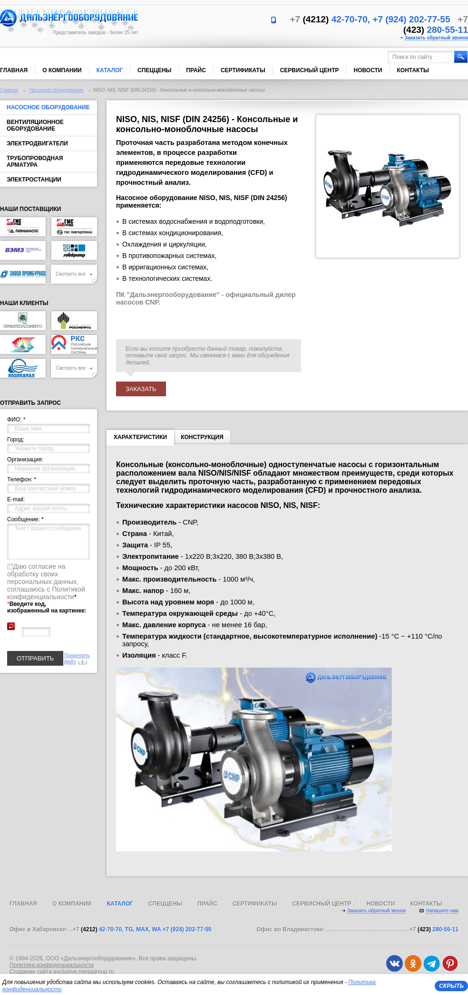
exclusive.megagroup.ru (83, 971)
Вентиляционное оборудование (35, 125)
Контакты (413, 70)
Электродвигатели (37, 143)
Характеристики (140, 439)
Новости (367, 70)
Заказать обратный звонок (436, 37)
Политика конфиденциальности (52, 965)
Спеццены (154, 70)
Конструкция (202, 437)
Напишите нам (442, 910)
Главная (14, 70)
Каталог (110, 70)
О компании (62, 70)
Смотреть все (74, 274)
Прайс (196, 70)
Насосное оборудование (56, 90)
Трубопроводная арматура (35, 161)
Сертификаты (243, 70)
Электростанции (34, 179)
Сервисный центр (309, 70)
